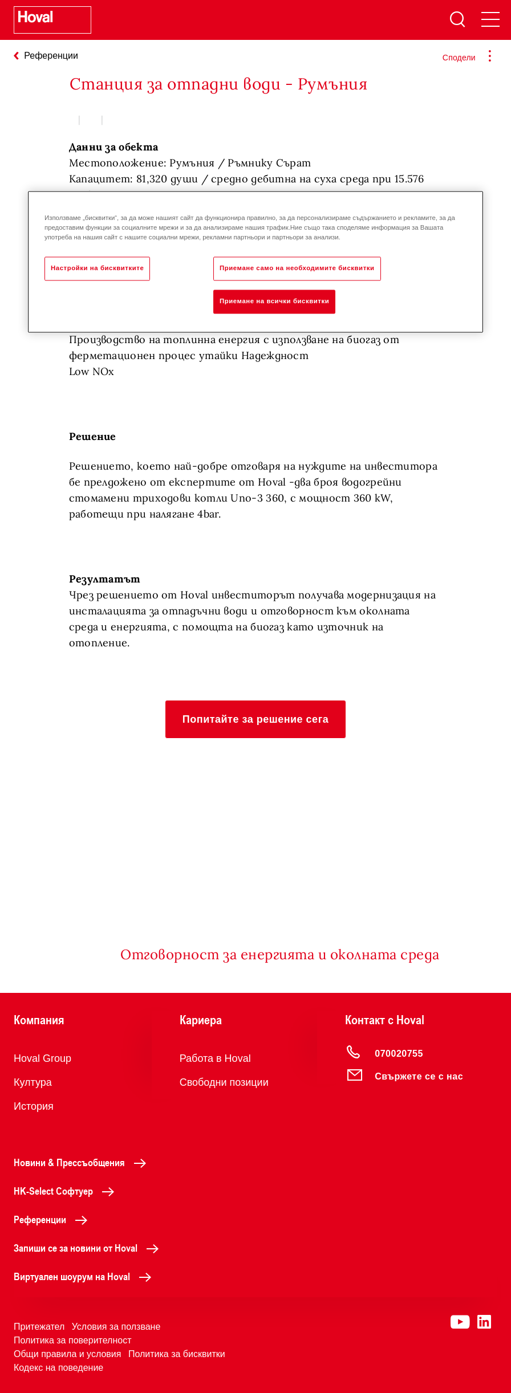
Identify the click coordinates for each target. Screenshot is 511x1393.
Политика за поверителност (73, 1340)
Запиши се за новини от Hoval (89, 1247)
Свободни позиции (224, 1082)
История (34, 1106)
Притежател (39, 1326)
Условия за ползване (116, 1326)
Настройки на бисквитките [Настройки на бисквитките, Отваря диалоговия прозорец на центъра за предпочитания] (97, 267)
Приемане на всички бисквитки (274, 301)
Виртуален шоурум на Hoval (85, 1276)
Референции (54, 1219)
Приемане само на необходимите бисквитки (297, 267)
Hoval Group (42, 1058)
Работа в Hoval (215, 1058)
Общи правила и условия (67, 1354)
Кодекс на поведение (58, 1367)
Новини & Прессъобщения (83, 1162)
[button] (255, 719)
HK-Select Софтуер (67, 1190)
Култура (33, 1082)
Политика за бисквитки (176, 1354)
